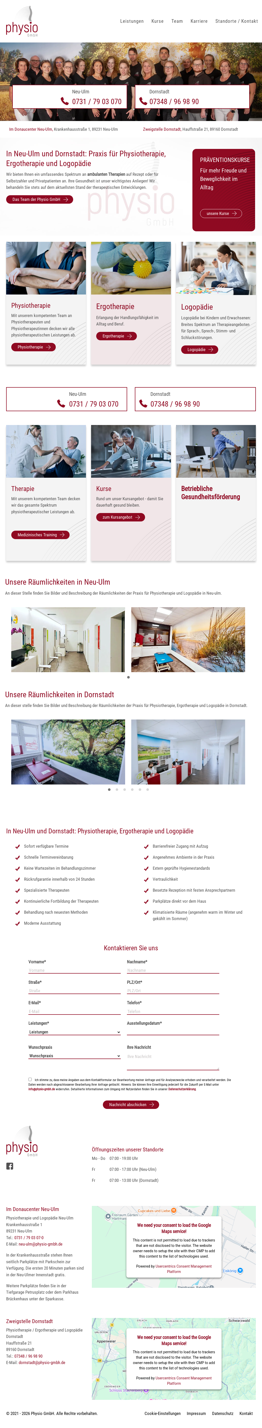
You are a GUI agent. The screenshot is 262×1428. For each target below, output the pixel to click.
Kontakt (246, 1413)
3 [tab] (126, 791)
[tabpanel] (71, 640)
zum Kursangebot (117, 517)
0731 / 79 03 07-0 (28, 1237)
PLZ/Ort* (134, 982)
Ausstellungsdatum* (144, 1023)
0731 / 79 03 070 (97, 101)
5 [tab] (141, 791)
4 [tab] (134, 791)
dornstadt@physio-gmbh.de (42, 1362)
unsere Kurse (218, 213)
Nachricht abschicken (127, 1104)
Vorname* (37, 961)
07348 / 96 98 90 (174, 101)
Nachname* (137, 961)
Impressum (196, 1413)
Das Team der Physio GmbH (36, 199)
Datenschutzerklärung (182, 1089)
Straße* (34, 982)
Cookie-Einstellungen (163, 1413)
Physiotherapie (30, 347)
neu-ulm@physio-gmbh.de (40, 1244)
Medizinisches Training (37, 534)
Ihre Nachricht (139, 1047)
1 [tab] (130, 679)
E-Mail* (34, 1002)
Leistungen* (38, 1023)
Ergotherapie (113, 336)
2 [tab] (118, 791)
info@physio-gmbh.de (41, 1089)
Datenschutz (222, 1413)
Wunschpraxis (40, 1047)
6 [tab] (149, 791)
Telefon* (134, 1002)
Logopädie (196, 349)
